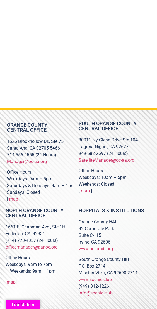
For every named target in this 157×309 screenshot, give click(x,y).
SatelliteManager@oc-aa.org (106, 160)
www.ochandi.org (96, 248)
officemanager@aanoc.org (32, 247)
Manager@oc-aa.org (27, 161)
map (13, 199)
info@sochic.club (96, 293)
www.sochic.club (95, 279)
